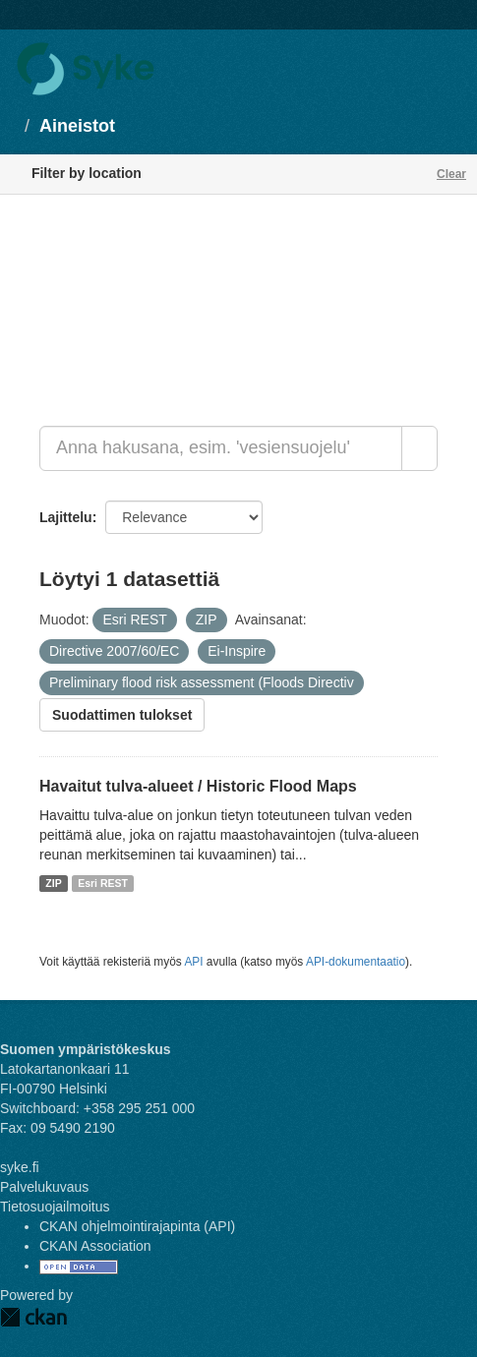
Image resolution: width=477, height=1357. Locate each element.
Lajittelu (65, 517)
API (193, 962)
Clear (451, 174)
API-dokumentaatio (355, 962)
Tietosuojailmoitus (55, 1206)
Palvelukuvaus (44, 1187)
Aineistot (77, 126)
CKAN (33, 1317)
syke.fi (19, 1167)
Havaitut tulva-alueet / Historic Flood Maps (198, 786)
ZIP (53, 883)
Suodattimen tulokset (122, 715)
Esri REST (103, 883)
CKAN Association (95, 1246)
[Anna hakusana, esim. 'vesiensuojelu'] (220, 448)
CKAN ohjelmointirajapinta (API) (137, 1226)
